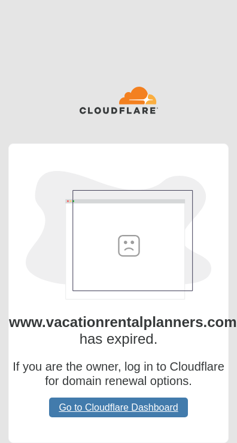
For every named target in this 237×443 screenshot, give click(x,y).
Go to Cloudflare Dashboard (118, 407)
